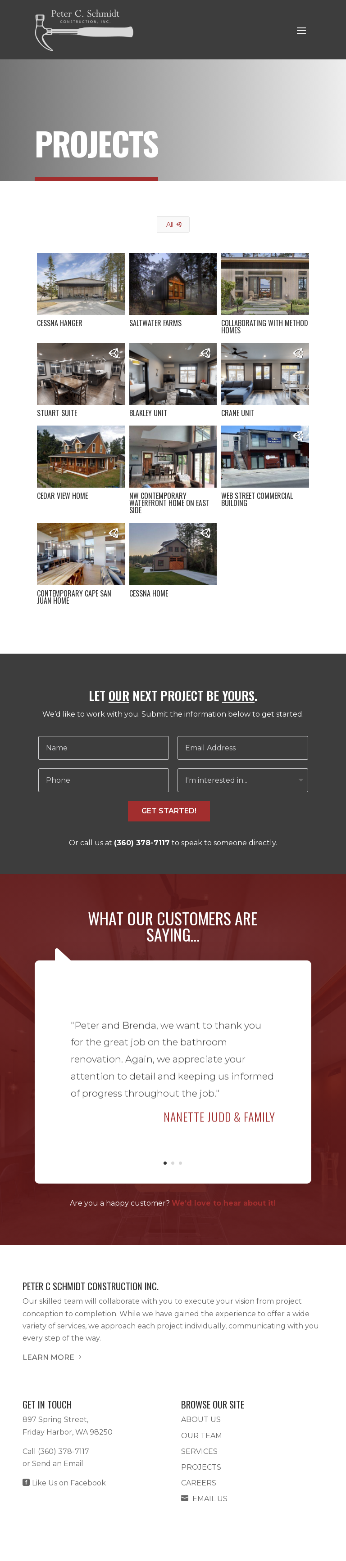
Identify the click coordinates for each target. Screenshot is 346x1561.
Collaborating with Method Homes (264, 327)
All (169, 224)
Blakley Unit (148, 413)
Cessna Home (148, 593)
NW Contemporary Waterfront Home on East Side (169, 503)
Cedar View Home (61, 495)
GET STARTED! (168, 811)
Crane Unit (238, 413)
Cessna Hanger (59, 323)
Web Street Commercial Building (257, 499)
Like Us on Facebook (64, 1483)
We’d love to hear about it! (224, 1203)
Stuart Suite (56, 413)
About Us (201, 1419)
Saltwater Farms (155, 323)
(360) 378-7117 (142, 843)
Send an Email (57, 1463)
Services (199, 1451)
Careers (198, 1483)
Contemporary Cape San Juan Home (73, 597)
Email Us (204, 1498)
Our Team (201, 1435)
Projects (201, 1467)
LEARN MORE (53, 1357)
